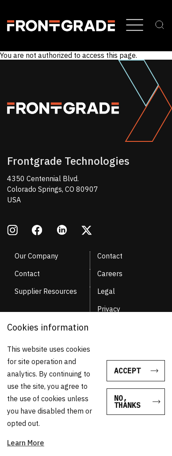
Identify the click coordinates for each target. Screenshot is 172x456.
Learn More (25, 446)
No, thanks (127, 406)
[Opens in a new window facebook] (37, 231)
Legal (106, 291)
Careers (109, 273)
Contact (109, 255)
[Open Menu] (134, 25)
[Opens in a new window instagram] (12, 231)
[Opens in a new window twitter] (86, 231)
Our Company (36, 255)
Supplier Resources (46, 291)
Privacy (108, 308)
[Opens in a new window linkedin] (62, 231)
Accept (127, 374)
